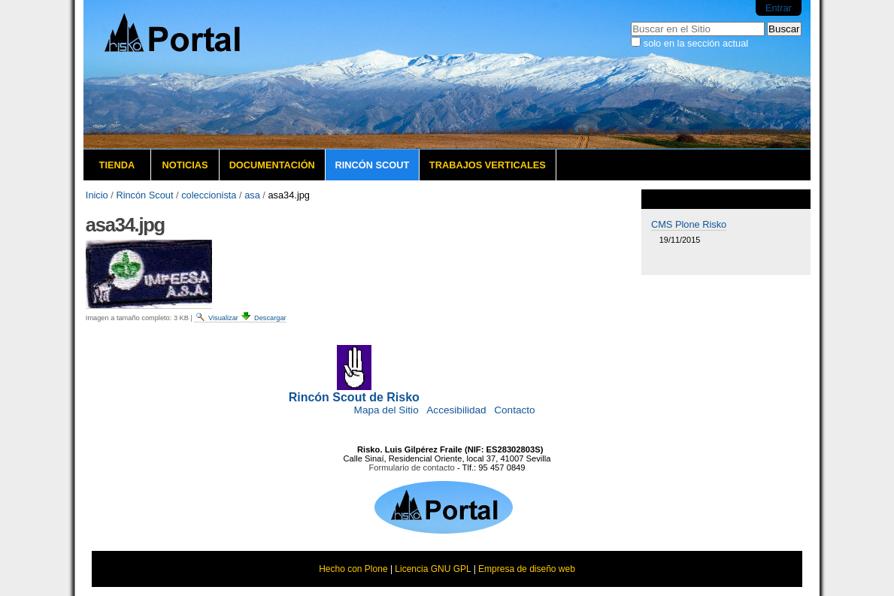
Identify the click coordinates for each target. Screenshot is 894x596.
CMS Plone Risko (688, 224)
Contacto (514, 410)
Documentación (272, 165)
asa (252, 195)
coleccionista (208, 195)
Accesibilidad (456, 410)
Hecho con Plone (353, 569)
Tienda (117, 165)
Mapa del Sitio (386, 410)
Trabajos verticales (487, 165)
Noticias (185, 165)
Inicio (97, 195)
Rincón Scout (372, 165)
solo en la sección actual (696, 43)
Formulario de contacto (411, 467)
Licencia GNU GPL (433, 569)
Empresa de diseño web (526, 569)
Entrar (778, 8)
